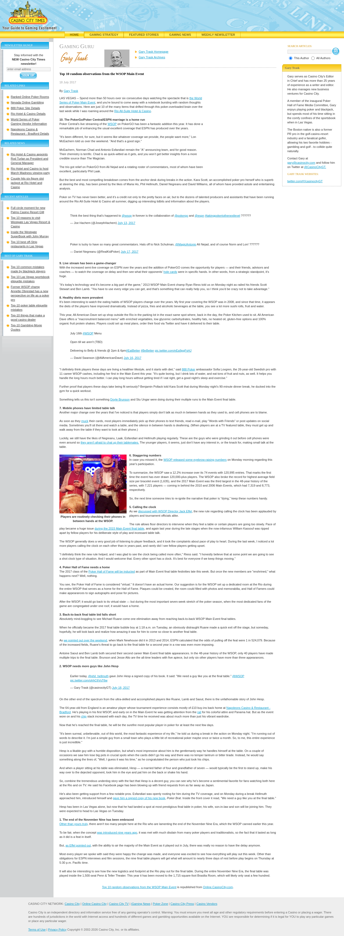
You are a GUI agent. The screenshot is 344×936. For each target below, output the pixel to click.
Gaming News (180, 34)
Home (74, 34)
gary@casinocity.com (301, 162)
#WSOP (88, 333)
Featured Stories (144, 34)
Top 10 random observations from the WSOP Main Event (139, 887)
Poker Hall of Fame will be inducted (111, 571)
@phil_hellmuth (98, 676)
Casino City (72, 903)
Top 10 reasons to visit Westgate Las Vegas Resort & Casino (30, 222)
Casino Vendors (206, 903)
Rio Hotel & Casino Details (28, 113)
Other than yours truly (73, 824)
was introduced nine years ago (117, 832)
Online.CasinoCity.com (218, 887)
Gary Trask (71, 90)
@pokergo (181, 215)
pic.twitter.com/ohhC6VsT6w (89, 680)
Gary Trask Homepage (154, 51)
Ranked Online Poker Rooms (30, 96)
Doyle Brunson (120, 399)
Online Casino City (94, 903)
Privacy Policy (57, 929)
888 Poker (188, 369)
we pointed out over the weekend (85, 640)
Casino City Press (182, 903)
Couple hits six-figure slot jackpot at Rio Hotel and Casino (27, 183)
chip (84, 716)
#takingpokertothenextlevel (222, 215)
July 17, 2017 (129, 251)
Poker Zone (160, 903)
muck (84, 421)
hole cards (170, 271)
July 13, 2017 (126, 222)
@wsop (127, 215)
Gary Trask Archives (152, 57)
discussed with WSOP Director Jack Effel (165, 511)
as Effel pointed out (78, 845)
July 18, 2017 (121, 687)
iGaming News (140, 903)
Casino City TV (119, 903)
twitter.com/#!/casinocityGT (304, 181)
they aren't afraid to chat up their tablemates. (110, 442)
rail (199, 712)
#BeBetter (147, 350)
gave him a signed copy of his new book (139, 798)
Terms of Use (37, 929)
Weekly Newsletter (218, 34)
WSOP (112, 124)
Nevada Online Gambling (27, 102)
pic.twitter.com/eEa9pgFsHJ (173, 350)
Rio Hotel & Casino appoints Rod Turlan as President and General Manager (29, 159)
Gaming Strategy (103, 34)
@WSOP (238, 676)
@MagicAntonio (185, 244)
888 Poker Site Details (25, 108)
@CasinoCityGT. (315, 167)
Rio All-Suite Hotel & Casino (132, 111)
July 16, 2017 (132, 357)
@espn (199, 215)
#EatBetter (133, 350)
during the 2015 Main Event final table (119, 528)
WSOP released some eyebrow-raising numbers (195, 459)
